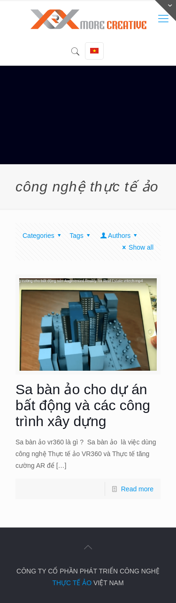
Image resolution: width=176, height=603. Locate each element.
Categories (43, 235)
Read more (137, 489)
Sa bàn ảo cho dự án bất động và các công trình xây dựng (82, 405)
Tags (80, 235)
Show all (136, 247)
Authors (119, 235)
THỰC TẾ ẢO (72, 583)
